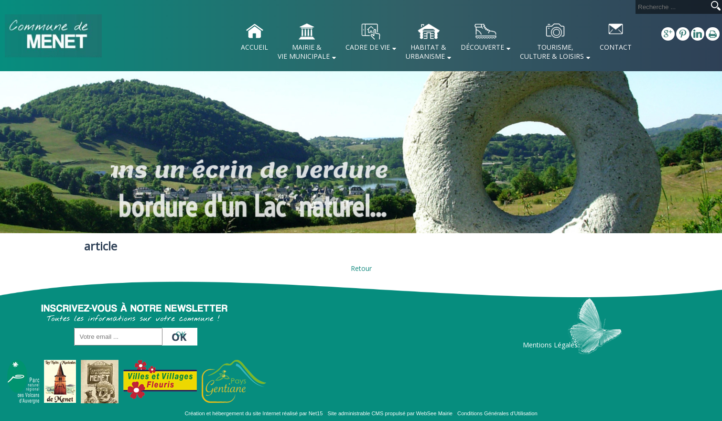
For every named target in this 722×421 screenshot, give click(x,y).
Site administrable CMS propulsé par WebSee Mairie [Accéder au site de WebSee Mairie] (390, 413)
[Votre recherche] (671, 7)
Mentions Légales (550, 344)
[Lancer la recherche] (716, 6)
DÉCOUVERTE (482, 47)
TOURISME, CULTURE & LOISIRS (552, 52)
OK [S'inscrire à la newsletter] (180, 333)
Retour (361, 268)
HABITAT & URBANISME (426, 52)
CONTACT (616, 47)
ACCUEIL (254, 47)
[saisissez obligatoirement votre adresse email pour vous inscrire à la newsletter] (118, 336)
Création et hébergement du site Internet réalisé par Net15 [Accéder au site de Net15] (253, 413)
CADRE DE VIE (367, 47)
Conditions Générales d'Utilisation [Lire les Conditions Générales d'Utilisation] (497, 413)
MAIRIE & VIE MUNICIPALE (304, 52)
